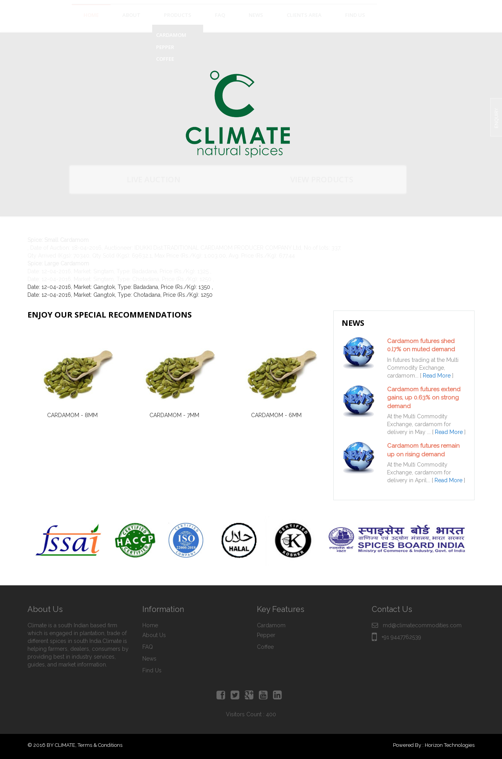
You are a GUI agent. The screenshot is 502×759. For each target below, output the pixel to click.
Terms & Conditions (100, 745)
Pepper (266, 635)
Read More (437, 375)
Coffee (265, 647)
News (149, 659)
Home (150, 625)
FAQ (147, 647)
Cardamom (271, 625)
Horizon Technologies (450, 745)
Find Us (152, 670)
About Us (154, 635)
